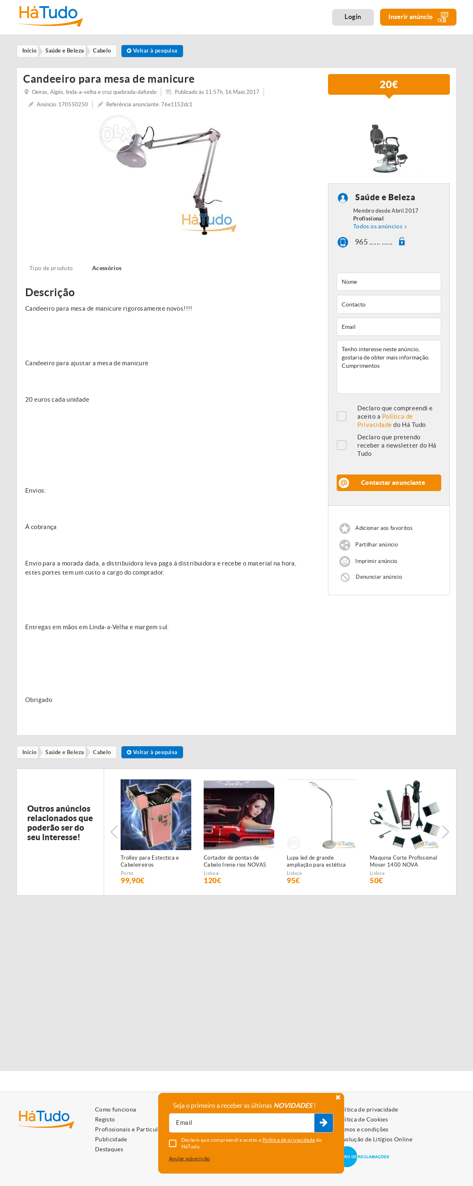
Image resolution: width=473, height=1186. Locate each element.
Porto (127, 874)
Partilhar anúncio (376, 545)
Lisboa (211, 874)
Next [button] (446, 833)
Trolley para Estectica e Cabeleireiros (150, 862)
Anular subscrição (189, 1158)
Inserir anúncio (418, 17)
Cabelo (106, 753)
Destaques (109, 1149)
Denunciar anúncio (379, 578)
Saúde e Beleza (385, 198)
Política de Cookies (362, 1119)
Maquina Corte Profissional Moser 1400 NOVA (403, 862)
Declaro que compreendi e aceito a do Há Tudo (395, 417)
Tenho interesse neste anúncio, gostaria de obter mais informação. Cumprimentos (389, 368)
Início (31, 753)
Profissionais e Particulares (132, 1129)
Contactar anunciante (393, 483)
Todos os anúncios (377, 226)
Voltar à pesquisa (158, 51)
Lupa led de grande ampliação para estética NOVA (316, 863)
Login (353, 16)
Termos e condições (362, 1129)
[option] (169, 175)
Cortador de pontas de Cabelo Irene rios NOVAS (235, 862)
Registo (105, 1119)
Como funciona (115, 1109)
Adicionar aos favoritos (383, 529)
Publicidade (111, 1139)
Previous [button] (114, 833)
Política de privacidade (367, 1109)
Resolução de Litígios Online (374, 1139)
